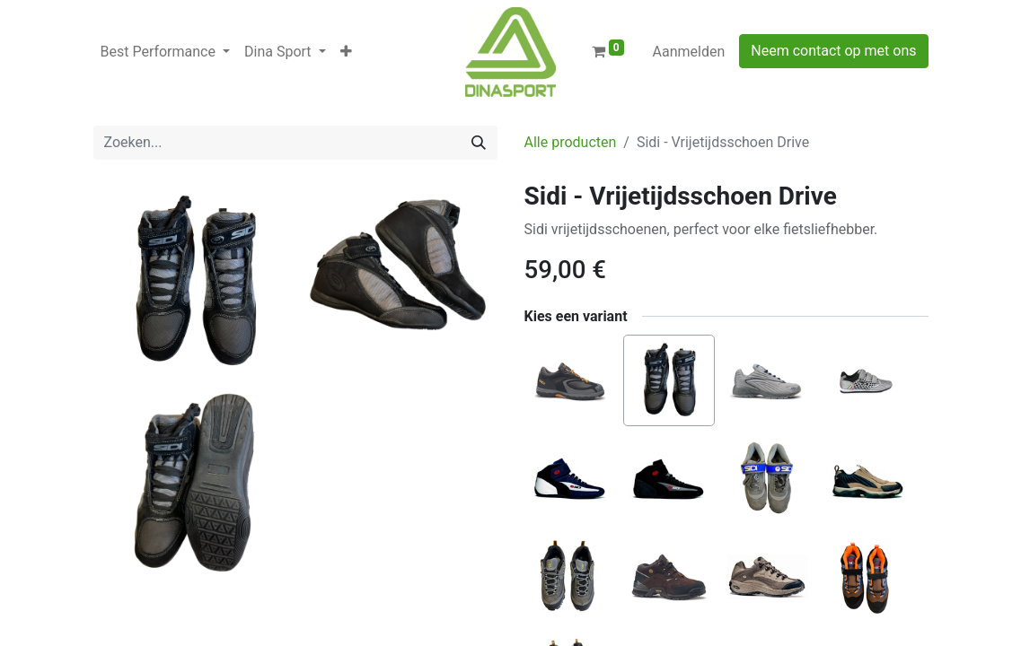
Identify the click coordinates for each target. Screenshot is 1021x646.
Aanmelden (689, 51)
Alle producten (570, 142)
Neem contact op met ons (833, 50)
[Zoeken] (478, 143)
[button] (346, 52)
